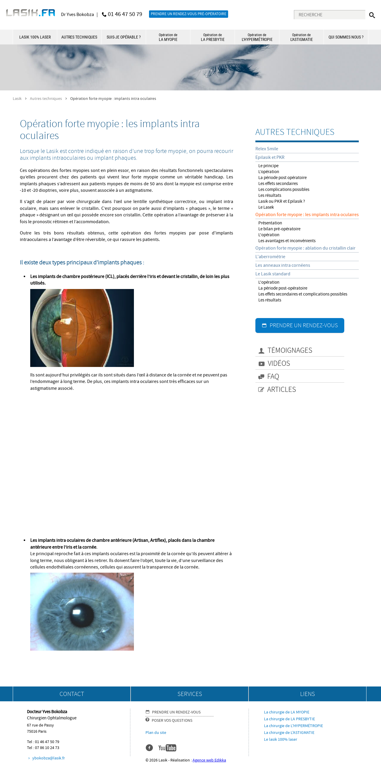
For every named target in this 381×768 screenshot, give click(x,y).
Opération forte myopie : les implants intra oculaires (307, 215)
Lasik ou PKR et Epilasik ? (281, 201)
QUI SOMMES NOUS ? (346, 37)
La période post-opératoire (282, 288)
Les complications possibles (283, 189)
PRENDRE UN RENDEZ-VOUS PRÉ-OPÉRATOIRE (188, 14)
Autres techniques (46, 98)
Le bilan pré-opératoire (279, 229)
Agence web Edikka (209, 760)
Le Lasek (266, 207)
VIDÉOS (279, 363)
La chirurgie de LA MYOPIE (286, 712)
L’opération (268, 172)
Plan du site (155, 732)
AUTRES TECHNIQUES (79, 37)
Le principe (268, 166)
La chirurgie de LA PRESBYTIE (289, 719)
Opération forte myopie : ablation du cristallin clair (305, 248)
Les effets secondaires (278, 183)
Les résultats (269, 195)
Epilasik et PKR (269, 157)
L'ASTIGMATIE (301, 37)
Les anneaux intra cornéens (282, 265)
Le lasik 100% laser (280, 739)
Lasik (17, 98)
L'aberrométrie (270, 257)
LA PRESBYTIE (212, 37)
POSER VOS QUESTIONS (172, 720)
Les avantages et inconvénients (287, 241)
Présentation (270, 223)
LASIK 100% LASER (35, 37)
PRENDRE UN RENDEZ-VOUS (304, 325)
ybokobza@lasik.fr (48, 758)
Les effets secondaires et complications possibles (302, 294)
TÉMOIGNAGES (290, 350)
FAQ (273, 376)
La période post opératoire (282, 178)
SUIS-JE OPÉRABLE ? (124, 37)
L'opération (268, 235)
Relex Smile (266, 149)
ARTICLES (281, 389)
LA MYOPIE (168, 37)
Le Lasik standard (272, 274)
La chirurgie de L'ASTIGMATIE (289, 732)
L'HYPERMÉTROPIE (257, 37)
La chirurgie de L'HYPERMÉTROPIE (293, 726)
